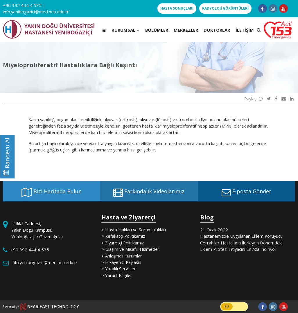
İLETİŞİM (245, 30)
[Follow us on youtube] (283, 8)
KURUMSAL (126, 30)
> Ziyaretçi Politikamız (122, 243)
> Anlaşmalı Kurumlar (121, 256)
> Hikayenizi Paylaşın (121, 262)
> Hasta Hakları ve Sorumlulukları (133, 229)
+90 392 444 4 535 (22, 5)
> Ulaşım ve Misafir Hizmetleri (130, 249)
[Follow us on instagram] (273, 8)
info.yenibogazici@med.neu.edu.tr (36, 12)
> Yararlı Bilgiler (116, 275)
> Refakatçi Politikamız (123, 236)
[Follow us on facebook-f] (262, 8)
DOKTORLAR (217, 30)
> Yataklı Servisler (118, 268)
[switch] (234, 306)
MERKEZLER (186, 30)
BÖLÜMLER (156, 30)
